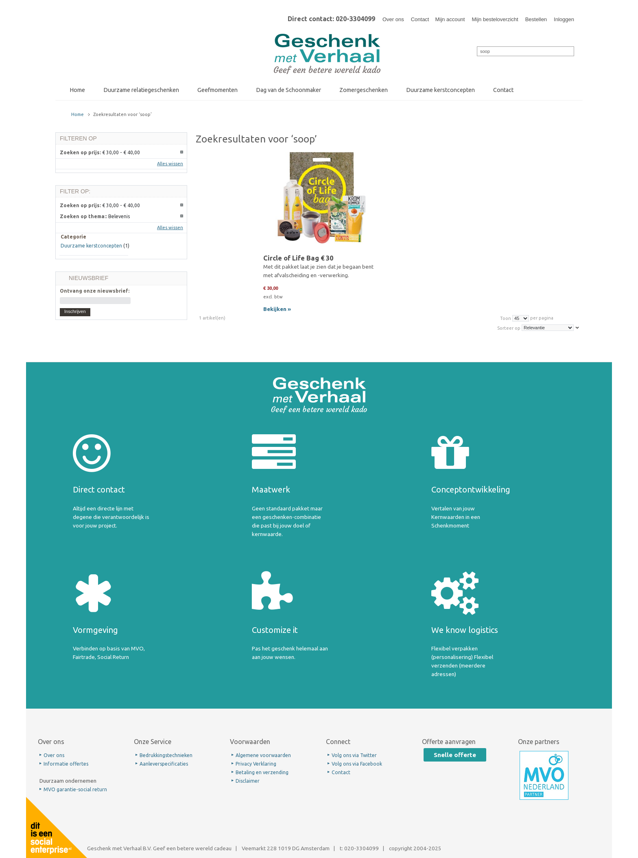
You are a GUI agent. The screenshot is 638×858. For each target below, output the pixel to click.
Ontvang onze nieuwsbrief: (94, 290)
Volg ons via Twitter (354, 755)
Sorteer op (508, 327)
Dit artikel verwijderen (182, 152)
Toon (505, 317)
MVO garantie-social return (75, 789)
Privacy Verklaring (256, 763)
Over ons (393, 19)
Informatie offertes (66, 763)
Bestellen (536, 19)
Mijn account (450, 19)
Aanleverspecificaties (164, 763)
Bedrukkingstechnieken (166, 755)
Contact (420, 19)
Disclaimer (248, 781)
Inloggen (564, 19)
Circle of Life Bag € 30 (298, 258)
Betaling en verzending (262, 772)
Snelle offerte (455, 754)
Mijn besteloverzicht (495, 19)
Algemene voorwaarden (263, 755)
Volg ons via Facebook (357, 763)
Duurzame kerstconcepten (91, 245)
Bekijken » (277, 309)
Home (77, 114)
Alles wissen (170, 163)
